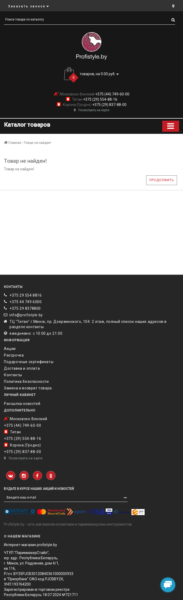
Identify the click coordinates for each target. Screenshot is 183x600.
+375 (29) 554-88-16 (99, 99)
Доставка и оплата (22, 368)
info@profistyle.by (26, 315)
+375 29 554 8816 (25, 295)
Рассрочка (14, 355)
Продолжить (161, 180)
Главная (12, 143)
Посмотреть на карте (91, 110)
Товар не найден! (37, 143)
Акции (10, 349)
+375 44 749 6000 (25, 302)
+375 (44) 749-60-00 (111, 94)
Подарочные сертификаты (28, 362)
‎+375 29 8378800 (25, 308)
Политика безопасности (26, 381)
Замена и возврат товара (28, 388)
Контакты (13, 375)
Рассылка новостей (22, 403)
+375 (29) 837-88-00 (109, 105)
